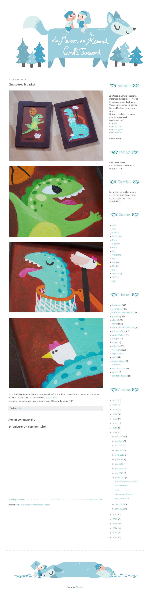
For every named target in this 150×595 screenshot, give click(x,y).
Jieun (114, 259)
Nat (113, 270)
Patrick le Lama (121, 486)
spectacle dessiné (120, 376)
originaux (116, 346)
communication (119, 368)
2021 (115, 419)
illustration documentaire (123, 327)
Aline (114, 225)
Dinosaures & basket (124, 494)
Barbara (115, 233)
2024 (115, 405)
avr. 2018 (119, 473)
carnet (115, 357)
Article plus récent (17, 499)
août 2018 (120, 455)
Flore (114, 247)
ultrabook (118, 127)
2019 (115, 428)
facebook (118, 133)
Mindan (115, 266)
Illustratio (116, 365)
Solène (115, 277)
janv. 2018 (119, 509)
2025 (115, 400)
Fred (114, 251)
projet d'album (118, 335)
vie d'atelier (117, 309)
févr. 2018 (119, 504)
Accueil (55, 499)
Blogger (79, 587)
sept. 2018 (120, 450)
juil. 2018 (119, 459)
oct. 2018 (119, 446)
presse (115, 372)
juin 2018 (119, 464)
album (115, 320)
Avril (114, 229)
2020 (115, 423)
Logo (117, 490)
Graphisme (117, 350)
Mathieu (115, 262)
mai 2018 (119, 469)
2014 (115, 528)
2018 (115, 433)
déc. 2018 (119, 437)
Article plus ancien (94, 499)
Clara (114, 240)
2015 (115, 524)
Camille (22, 408)
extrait (115, 324)
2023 (115, 410)
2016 (115, 519)
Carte (114, 342)
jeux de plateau (119, 361)
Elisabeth (116, 244)
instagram (118, 129)
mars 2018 (120, 478)
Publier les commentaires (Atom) (35, 505)
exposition (116, 354)
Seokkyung (117, 273)
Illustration (117, 305)
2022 (115, 414)
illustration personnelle (122, 313)
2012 (115, 537)
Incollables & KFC (122, 498)
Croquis (115, 339)
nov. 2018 (119, 441)
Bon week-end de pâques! (126, 481)
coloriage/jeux (118, 331)
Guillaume (116, 255)
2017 (115, 514)
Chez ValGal (51, 397)
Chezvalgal (117, 236)
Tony (114, 281)
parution (116, 316)
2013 (115, 533)
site (115, 123)
